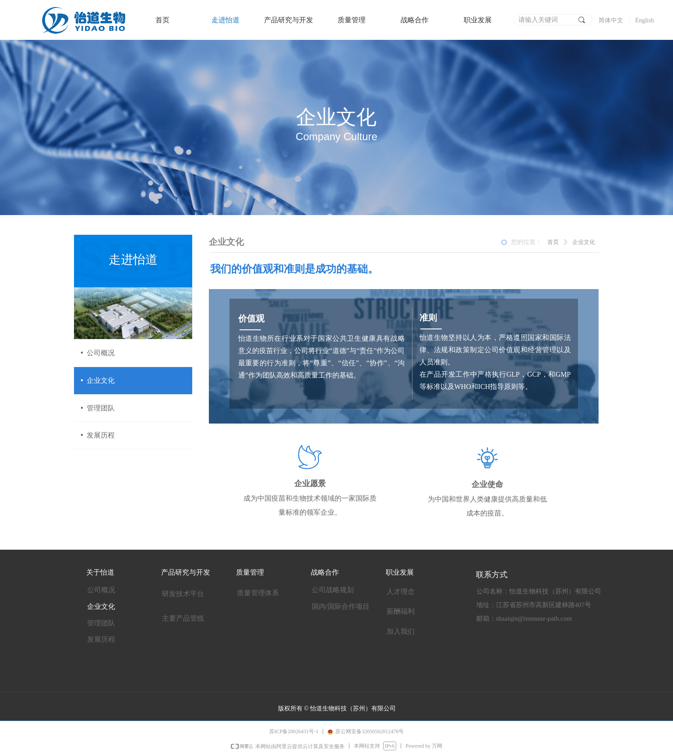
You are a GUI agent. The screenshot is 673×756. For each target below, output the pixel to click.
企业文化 (583, 242)
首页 (553, 242)
